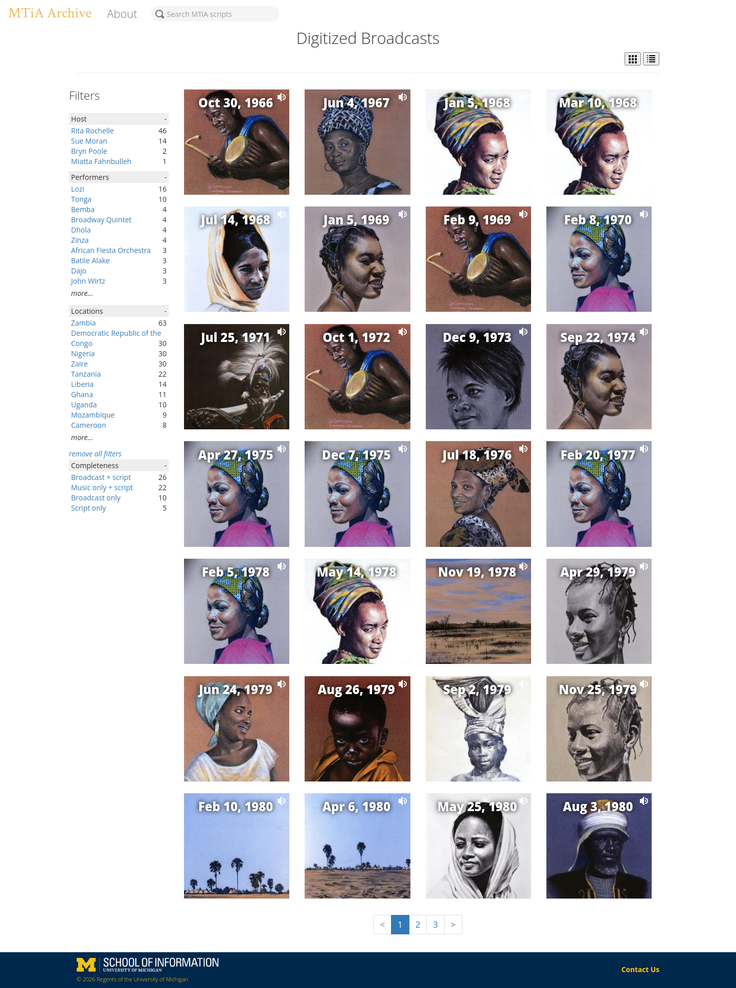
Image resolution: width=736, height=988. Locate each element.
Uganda (84, 404)
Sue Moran (89, 141)
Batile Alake (90, 260)
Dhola (80, 230)
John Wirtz (88, 281)
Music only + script (102, 487)
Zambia (83, 323)
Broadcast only (96, 497)
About (122, 13)
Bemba (83, 209)
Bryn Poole (89, 151)
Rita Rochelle (92, 130)
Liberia (82, 384)
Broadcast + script (101, 477)
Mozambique (92, 415)
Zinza (79, 240)
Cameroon (88, 425)
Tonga (81, 199)
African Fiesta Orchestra (111, 250)
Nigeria (83, 353)
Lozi (77, 189)
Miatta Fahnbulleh (101, 161)
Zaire (79, 364)
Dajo (78, 270)
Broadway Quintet (101, 219)
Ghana (82, 394)
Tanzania (86, 374)
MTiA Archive (49, 13)
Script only (88, 508)
